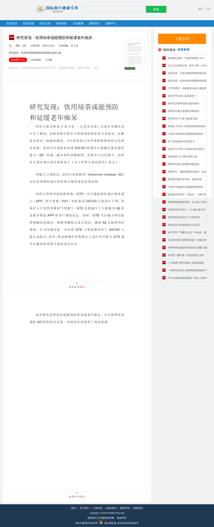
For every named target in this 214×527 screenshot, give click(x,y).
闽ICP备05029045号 (87, 523)
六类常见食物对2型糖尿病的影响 (182, 133)
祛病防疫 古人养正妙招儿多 (179, 156)
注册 (208, 9)
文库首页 (11, 23)
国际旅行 (94, 23)
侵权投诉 (138, 508)
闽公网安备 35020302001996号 (121, 523)
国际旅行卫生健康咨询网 (100, 517)
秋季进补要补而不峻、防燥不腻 (182, 179)
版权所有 (122, 517)
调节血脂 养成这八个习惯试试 (181, 217)
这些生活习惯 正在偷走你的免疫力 (183, 149)
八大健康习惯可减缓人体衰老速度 (183, 262)
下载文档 (182, 39)
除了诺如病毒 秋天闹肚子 (178, 141)
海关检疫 (61, 23)
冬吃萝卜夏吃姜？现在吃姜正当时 (183, 255)
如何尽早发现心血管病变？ (179, 95)
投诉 (96, 68)
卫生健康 (78, 23)
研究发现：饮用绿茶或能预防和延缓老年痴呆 (54, 38)
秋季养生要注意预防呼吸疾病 (180, 111)
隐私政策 (111, 508)
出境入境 (44, 23)
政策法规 (28, 23)
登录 (200, 9)
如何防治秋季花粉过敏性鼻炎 (180, 103)
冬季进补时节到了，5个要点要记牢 (183, 209)
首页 (73, 508)
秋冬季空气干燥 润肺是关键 (179, 118)
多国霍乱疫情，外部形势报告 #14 (183, 58)
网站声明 (125, 508)
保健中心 (111, 23)
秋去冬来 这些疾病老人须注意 (181, 224)
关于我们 (84, 508)
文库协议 (98, 508)
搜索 (156, 9)
